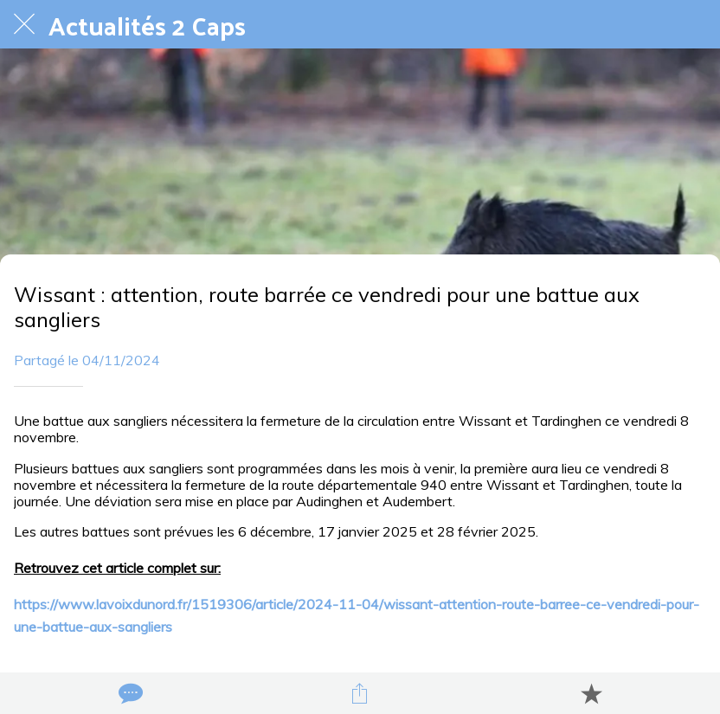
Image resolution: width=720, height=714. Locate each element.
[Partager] (360, 693)
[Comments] (129, 693)
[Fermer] (24, 24)
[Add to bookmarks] (591, 693)
